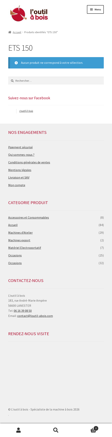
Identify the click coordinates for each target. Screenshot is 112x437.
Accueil (17, 32)
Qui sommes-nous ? (21, 155)
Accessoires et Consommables (28, 217)
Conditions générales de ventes (29, 162)
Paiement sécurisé (20, 147)
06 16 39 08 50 (23, 311)
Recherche (56, 430)
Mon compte (16, 185)
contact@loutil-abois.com (35, 316)
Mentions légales (19, 170)
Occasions (15, 255)
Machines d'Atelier (20, 232)
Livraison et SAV (18, 177)
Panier (86, 427)
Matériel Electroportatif (24, 248)
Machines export (19, 240)
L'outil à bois (26, 111)
